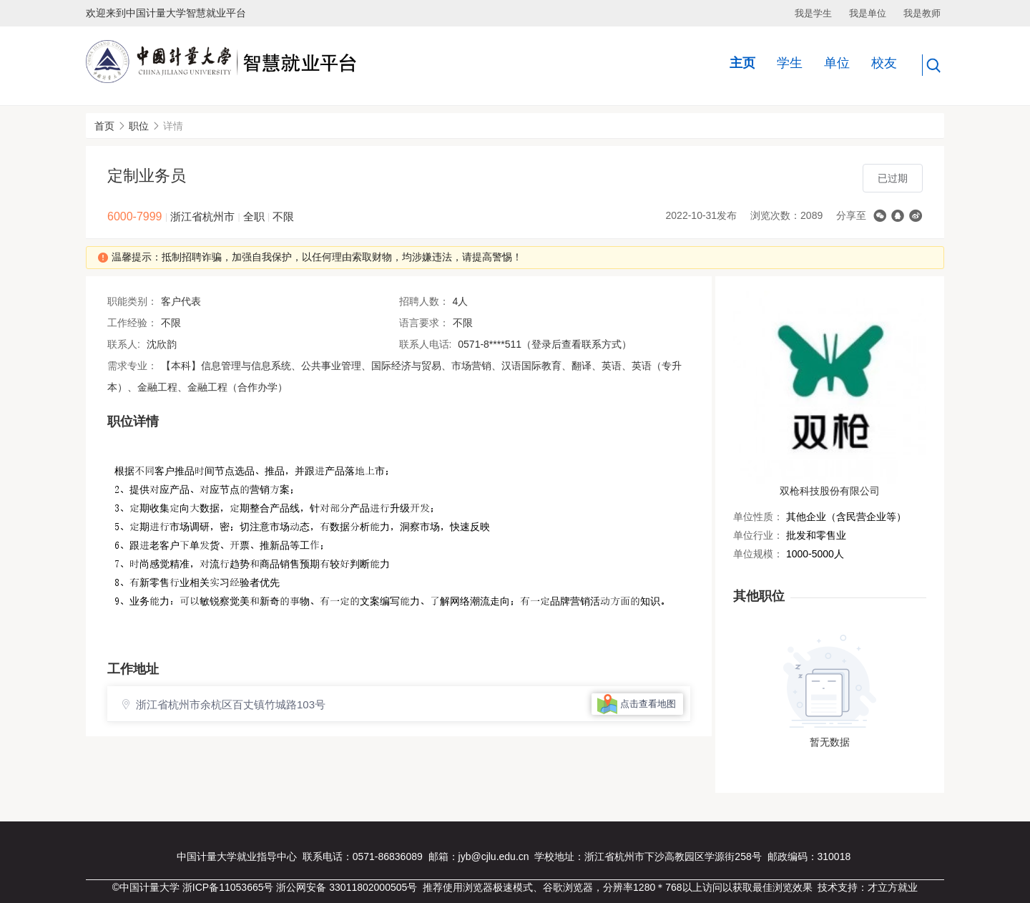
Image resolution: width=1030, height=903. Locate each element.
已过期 (893, 178)
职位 (139, 126)
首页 (104, 126)
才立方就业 (893, 887)
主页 (742, 63)
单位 (837, 63)
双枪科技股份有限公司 (830, 491)
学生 (790, 63)
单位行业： (758, 535)
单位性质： (758, 516)
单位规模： (758, 554)
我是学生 (813, 13)
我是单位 (867, 13)
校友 (884, 63)
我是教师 (922, 13)
